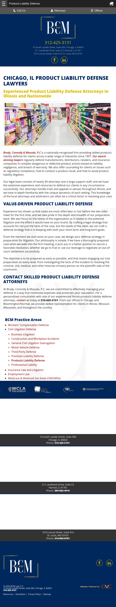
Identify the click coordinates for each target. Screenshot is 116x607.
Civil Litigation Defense (22, 329)
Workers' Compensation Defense (28, 325)
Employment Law (18, 374)
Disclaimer (21, 594)
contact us (23, 300)
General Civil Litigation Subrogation (33, 343)
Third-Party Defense (23, 352)
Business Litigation (23, 334)
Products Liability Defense (28, 360)
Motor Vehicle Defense (25, 347)
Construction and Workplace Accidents (35, 339)
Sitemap (47, 594)
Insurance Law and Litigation (26, 370)
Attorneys (58, 10)
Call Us (19, 10)
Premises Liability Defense (27, 356)
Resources (8, 594)
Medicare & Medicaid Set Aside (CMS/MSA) (34, 378)
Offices (97, 10)
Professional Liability (24, 365)
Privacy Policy (34, 594)
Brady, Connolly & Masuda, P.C (22, 152)
